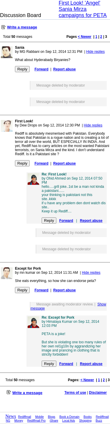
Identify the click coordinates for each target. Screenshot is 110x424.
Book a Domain (69, 416)
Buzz (99, 420)
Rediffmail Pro (36, 420)
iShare (54, 420)
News (10, 416)
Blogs (51, 416)
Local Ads (68, 420)
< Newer (84, 37)
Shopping (85, 420)
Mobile (39, 416)
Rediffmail (24, 416)
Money (18, 420)
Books (88, 416)
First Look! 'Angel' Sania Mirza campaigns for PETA (83, 9)
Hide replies (95, 52)
